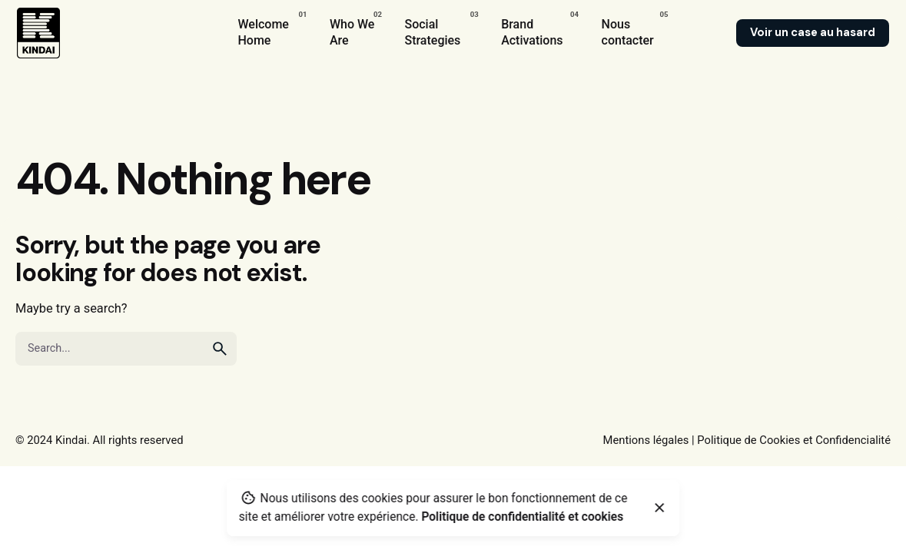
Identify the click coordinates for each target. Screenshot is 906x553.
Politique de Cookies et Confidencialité (794, 440)
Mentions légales (646, 440)
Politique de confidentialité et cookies (522, 517)
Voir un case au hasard (812, 32)
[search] (220, 349)
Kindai (71, 440)
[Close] (660, 507)
